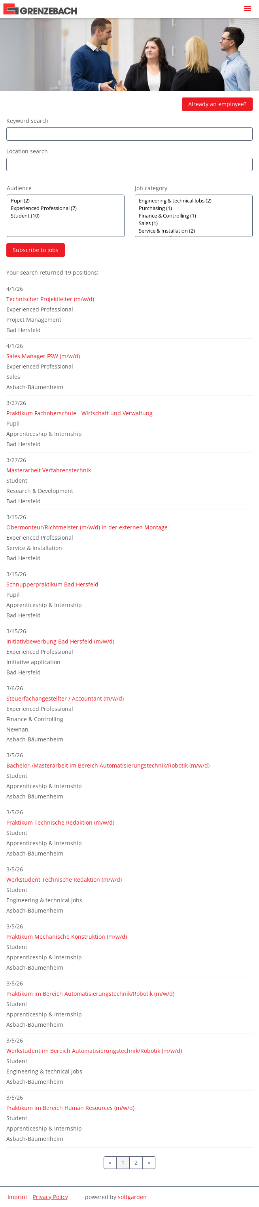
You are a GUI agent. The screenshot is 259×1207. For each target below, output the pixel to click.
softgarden (132, 1197)
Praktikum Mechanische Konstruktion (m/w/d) (66, 936)
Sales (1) (194, 223)
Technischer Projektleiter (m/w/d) (50, 299)
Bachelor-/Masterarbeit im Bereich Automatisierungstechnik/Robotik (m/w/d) (108, 765)
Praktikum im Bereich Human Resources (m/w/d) (70, 1108)
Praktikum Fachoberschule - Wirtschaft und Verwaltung (79, 413)
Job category (151, 188)
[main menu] (247, 8)
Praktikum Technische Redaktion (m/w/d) (60, 822)
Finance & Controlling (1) (194, 216)
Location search (27, 151)
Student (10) (65, 216)
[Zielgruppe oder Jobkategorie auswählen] (66, 216)
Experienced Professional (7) (65, 208)
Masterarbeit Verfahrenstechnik (48, 470)
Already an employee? (217, 104)
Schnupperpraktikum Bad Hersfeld (52, 584)
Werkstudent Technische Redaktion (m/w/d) (64, 879)
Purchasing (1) (194, 208)
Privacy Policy (50, 1197)
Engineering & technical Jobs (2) (194, 200)
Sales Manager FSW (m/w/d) (43, 356)
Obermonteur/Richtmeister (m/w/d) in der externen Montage (87, 527)
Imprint (17, 1197)
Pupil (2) (65, 200)
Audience (19, 188)
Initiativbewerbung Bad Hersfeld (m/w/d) (60, 641)
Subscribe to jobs (36, 250)
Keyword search (27, 120)
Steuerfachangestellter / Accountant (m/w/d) (65, 698)
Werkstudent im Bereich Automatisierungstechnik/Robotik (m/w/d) (94, 1050)
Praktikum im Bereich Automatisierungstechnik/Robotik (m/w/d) (90, 993)
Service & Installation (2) (194, 231)
